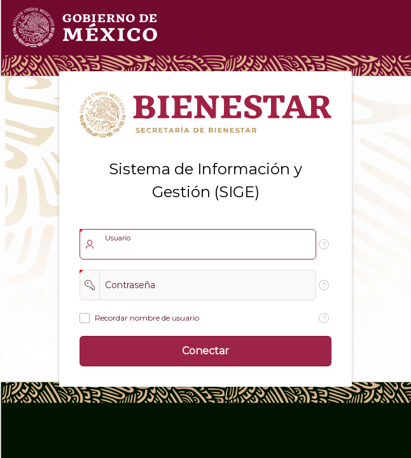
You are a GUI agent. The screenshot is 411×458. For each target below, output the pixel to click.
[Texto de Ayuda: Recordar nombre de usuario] (323, 318)
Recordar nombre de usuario (147, 318)
